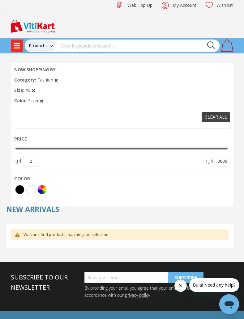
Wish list (224, 5)
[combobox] (138, 46)
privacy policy (137, 295)
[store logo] (33, 26)
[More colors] (42, 189)
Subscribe (185, 277)
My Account (184, 5)
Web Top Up (139, 5)
